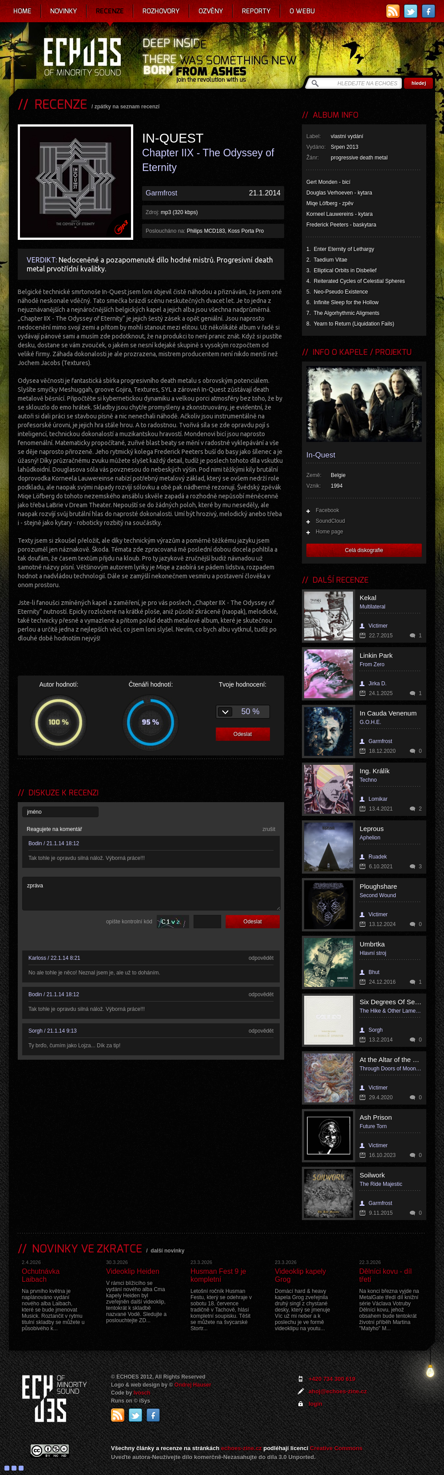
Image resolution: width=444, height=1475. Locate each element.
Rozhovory (161, 11)
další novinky (167, 1251)
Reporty (256, 11)
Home (22, 11)
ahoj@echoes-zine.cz (338, 1391)
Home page (329, 532)
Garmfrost (161, 193)
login (315, 1403)
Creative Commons (336, 1448)
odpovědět (261, 958)
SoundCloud (330, 521)
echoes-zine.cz (241, 1448)
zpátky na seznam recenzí (127, 106)
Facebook (327, 510)
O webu (302, 11)
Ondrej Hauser (192, 1385)
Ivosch (142, 1393)
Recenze (110, 11)
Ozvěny (210, 11)
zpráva (151, 893)
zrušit (268, 829)
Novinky (63, 11)
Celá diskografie (364, 550)
